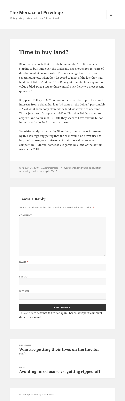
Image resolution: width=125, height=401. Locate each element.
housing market (30, 171)
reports (38, 64)
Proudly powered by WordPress (36, 394)
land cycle (45, 171)
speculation (95, 167)
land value (82, 167)
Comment (26, 215)
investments (69, 167)
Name (23, 262)
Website (24, 291)
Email (24, 276)
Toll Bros (55, 171)
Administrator (50, 167)
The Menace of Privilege (36, 12)
